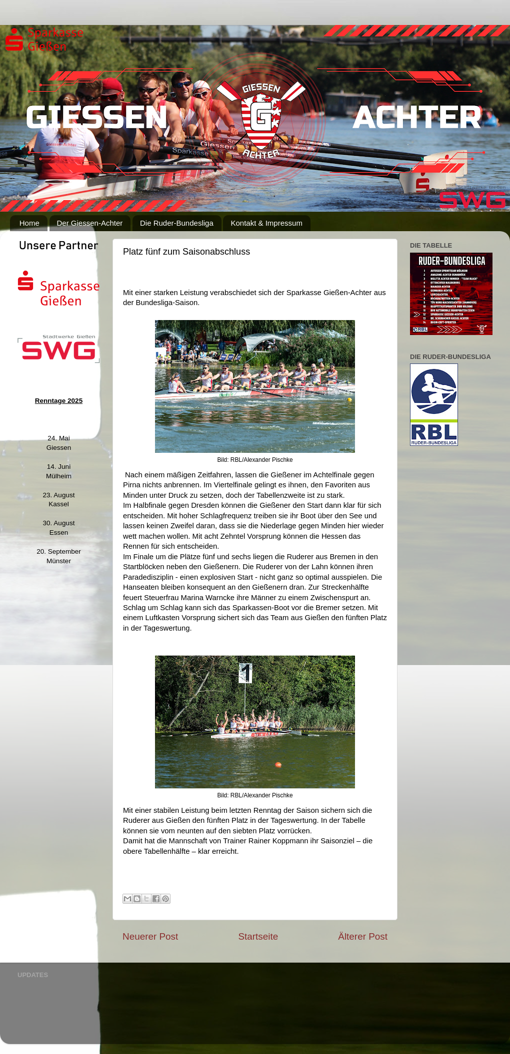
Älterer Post (363, 936)
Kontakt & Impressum (266, 223)
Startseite (258, 936)
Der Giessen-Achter (90, 223)
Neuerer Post (150, 936)
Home (30, 223)
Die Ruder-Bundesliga (177, 223)
